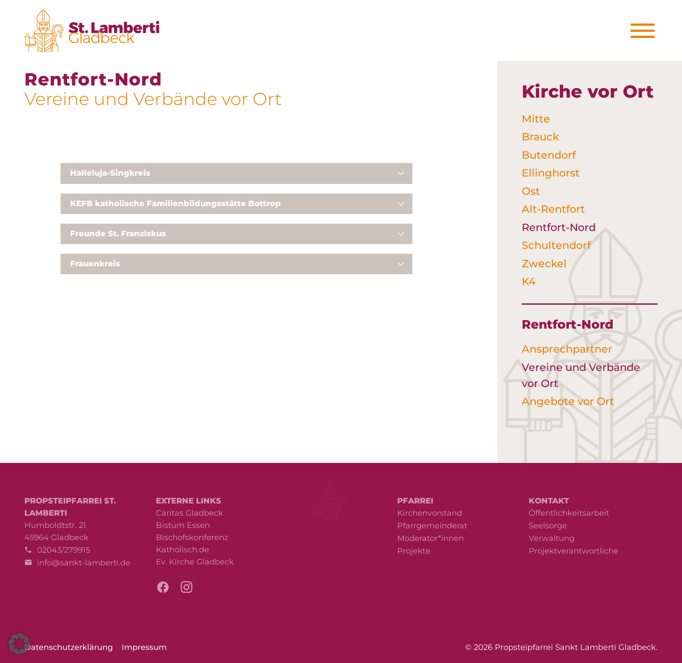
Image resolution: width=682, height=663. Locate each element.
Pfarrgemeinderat (432, 525)
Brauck (540, 136)
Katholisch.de (182, 549)
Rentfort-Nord (559, 227)
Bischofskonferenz (192, 537)
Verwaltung (551, 538)
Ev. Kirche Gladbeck (195, 562)
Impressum (144, 647)
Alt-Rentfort (553, 209)
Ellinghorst (551, 173)
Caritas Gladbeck (189, 513)
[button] (19, 644)
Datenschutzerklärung (68, 647)
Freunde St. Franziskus (118, 233)
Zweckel (544, 263)
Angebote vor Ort (568, 401)
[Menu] (646, 30)
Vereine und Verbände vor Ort (581, 375)
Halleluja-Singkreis (110, 173)
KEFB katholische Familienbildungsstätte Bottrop (175, 203)
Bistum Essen (183, 525)
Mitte (536, 118)
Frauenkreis (95, 264)
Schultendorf (556, 245)
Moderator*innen (430, 538)
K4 (529, 281)
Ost (531, 191)
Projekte (413, 551)
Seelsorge (548, 525)
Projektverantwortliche (573, 551)
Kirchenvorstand (429, 513)
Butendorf (549, 155)
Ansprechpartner (567, 349)
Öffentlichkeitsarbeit (569, 513)
